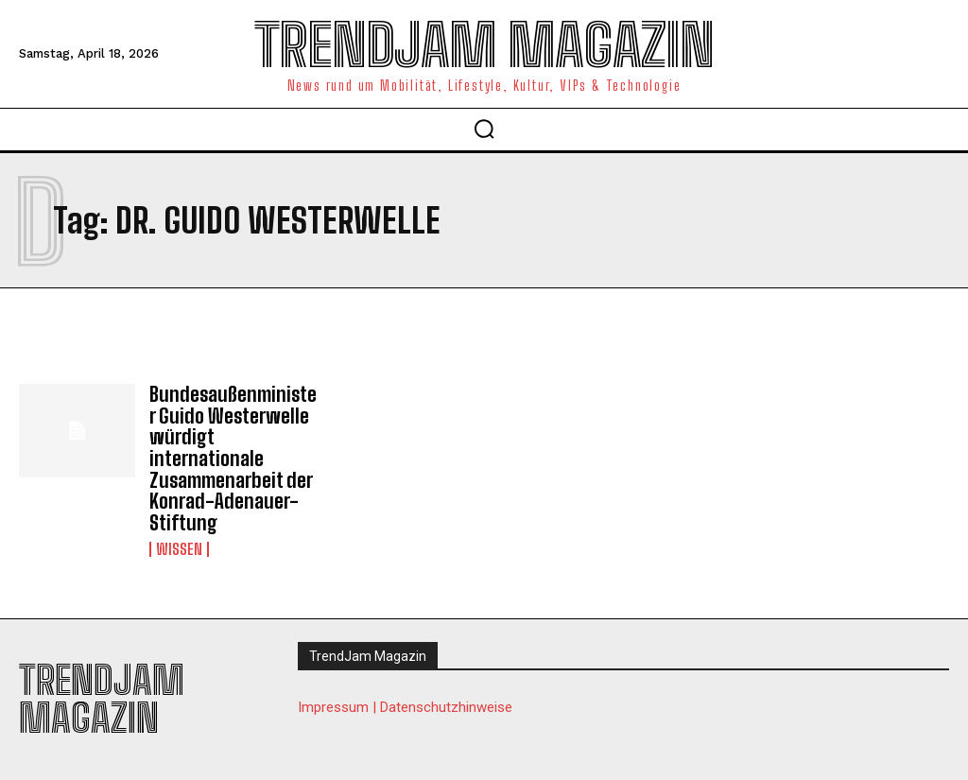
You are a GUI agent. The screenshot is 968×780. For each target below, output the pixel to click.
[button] (484, 128)
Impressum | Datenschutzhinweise (405, 702)
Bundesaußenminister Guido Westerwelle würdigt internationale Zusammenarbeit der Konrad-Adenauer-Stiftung (228, 456)
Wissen (179, 544)
